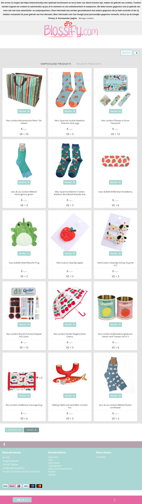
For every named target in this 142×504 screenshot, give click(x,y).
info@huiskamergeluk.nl (13, 468)
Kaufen (24, 111)
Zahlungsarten (55, 465)
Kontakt (31, 430)
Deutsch (126, 53)
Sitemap (52, 474)
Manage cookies (86, 18)
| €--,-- (22, 499)
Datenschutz (54, 463)
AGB (50, 460)
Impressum (14, 430)
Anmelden (101, 457)
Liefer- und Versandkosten (60, 468)
